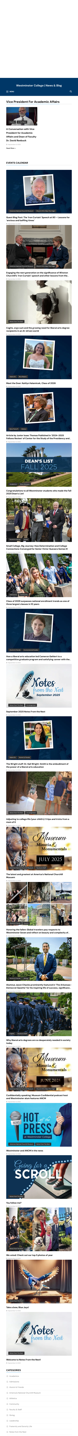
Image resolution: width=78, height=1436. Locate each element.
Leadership (14, 1362)
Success (12, 1390)
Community (24, 536)
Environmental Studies (31, 592)
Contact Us (39, 1422)
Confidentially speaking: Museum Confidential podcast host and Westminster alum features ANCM (37, 1038)
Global (26, 481)
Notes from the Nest (16, 263)
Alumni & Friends (15, 481)
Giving (12, 1357)
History (23, 371)
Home (12, 1418)
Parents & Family (16, 1379)
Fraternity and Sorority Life (20, 1368)
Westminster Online (17, 1396)
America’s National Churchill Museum (25, 1334)
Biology (26, 920)
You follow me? (13, 1144)
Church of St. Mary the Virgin (45, 152)
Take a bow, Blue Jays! (17, 1249)
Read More (11, 90)
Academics (13, 426)
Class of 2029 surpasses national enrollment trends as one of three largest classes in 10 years (37, 544)
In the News (22, 64)
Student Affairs (15, 1384)
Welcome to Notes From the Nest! (23, 1301)
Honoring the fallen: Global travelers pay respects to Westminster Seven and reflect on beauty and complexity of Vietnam (37, 874)
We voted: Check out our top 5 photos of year (29, 1196)
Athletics (13, 1340)
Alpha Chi (13, 318)
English (12, 975)
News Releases (25, 426)
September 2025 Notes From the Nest (25, 653)
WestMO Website (41, 1418)
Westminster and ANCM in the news (24, 1092)
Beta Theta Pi (14, 371)
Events (54, 1418)
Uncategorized (31, 647)
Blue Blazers (23, 318)
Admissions (13, 536)
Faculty (12, 64)
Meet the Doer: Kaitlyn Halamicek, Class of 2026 (31, 324)
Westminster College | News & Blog (39, 27)
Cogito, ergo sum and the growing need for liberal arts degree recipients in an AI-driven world (37, 271)
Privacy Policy (24, 1418)
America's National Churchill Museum (21, 152)
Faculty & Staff (41, 809)
